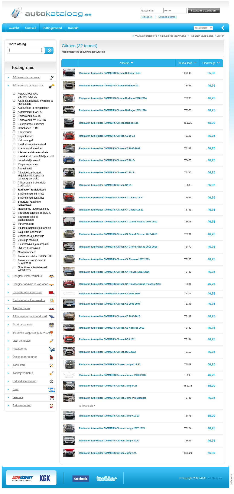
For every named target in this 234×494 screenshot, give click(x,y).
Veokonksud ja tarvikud (31, 236)
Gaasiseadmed (26, 252)
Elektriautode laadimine (31, 124)
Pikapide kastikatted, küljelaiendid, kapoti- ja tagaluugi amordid (31, 175)
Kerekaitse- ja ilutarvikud (32, 144)
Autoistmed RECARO (30, 111)
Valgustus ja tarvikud (29, 232)
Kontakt (73, 28)
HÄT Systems (214, 478)
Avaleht (14, 28)
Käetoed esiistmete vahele (33, 152)
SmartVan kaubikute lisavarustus (29, 203)
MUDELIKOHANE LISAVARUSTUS (28, 95)
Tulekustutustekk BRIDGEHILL (35, 256)
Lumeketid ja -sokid (29, 160)
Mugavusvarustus (28, 164)
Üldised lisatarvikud (29, 248)
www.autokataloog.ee (146, 35)
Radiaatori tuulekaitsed (202, 35)
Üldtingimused (52, 28)
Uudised (30, 28)
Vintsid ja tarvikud (28, 240)
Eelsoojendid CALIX (29, 116)
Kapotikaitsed (25, 136)
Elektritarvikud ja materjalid (33, 244)
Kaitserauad (25, 132)
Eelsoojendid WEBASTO (32, 120)
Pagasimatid (25, 168)
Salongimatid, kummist (31, 193)
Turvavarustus (26, 223)
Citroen (220, 35)
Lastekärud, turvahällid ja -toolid (36, 156)
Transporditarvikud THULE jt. (34, 212)
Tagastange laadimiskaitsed (33, 208)
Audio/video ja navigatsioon (33, 107)
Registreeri (146, 17)
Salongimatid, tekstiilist (31, 197)
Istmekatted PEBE (28, 128)
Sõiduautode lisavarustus (173, 35)
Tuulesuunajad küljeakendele (34, 227)
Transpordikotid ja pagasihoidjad (28, 218)
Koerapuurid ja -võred (30, 148)
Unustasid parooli (167, 17)
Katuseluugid (25, 140)
